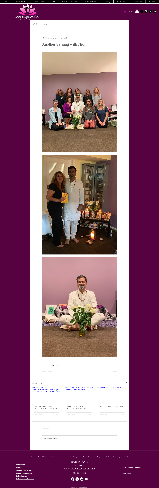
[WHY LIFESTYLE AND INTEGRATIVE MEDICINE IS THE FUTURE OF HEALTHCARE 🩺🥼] (46, 395)
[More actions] (116, 38)
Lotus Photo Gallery (24, 473)
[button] (21, 1)
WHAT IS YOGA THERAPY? (111, 407)
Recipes (44, 24)
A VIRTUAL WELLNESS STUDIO (79, 468)
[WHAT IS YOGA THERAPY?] (112, 395)
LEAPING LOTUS (79, 462)
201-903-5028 (79, 473)
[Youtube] (154, 11)
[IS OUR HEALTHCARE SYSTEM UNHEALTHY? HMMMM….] (79, 395)
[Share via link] (58, 365)
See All (125, 383)
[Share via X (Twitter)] (48, 365)
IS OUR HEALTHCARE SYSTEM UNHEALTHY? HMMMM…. (77, 408)
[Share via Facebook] (43, 365)
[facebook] (141, 11)
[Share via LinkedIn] (53, 365)
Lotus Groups (21, 476)
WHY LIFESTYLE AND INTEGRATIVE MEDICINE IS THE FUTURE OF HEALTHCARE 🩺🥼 (46, 408)
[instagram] (146, 11)
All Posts (35, 24)
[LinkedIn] (150, 11)
